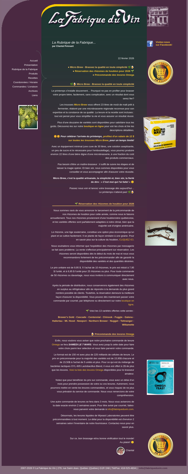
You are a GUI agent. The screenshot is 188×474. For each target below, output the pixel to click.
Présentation (31, 65)
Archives (33, 91)
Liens (35, 95)
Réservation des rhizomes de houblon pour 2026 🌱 (104, 71)
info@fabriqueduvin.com (120, 409)
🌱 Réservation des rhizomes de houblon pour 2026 (104, 203)
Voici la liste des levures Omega (86, 370)
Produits (33, 73)
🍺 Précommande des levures (108, 334)
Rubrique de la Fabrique (25, 69)
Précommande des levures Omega (114, 75)
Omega (130, 334)
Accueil (34, 60)
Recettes (33, 78)
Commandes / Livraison (25, 86)
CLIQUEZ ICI (126, 239)
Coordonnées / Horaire (25, 82)
